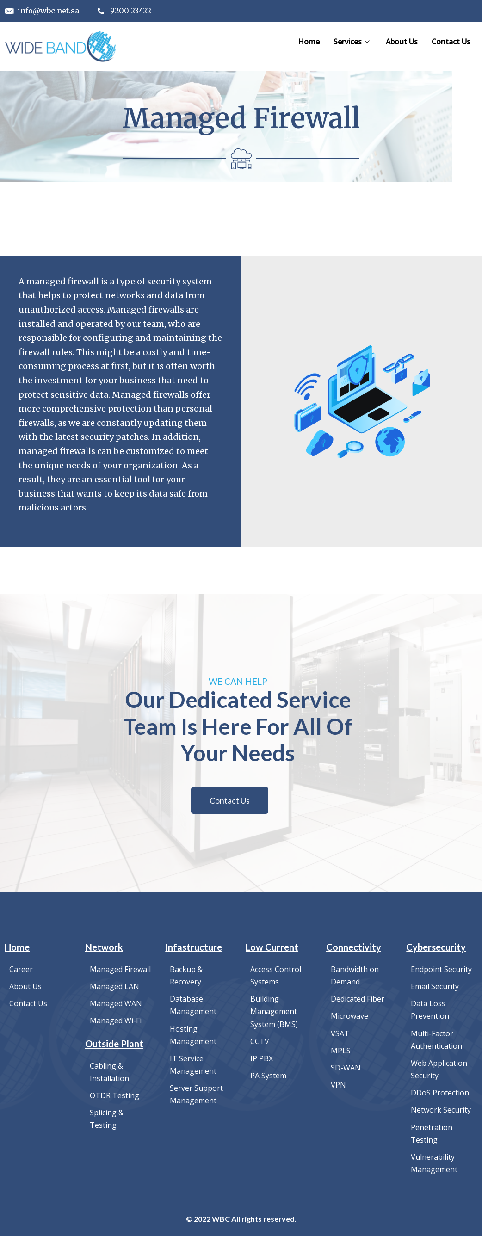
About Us (402, 42)
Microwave (349, 1017)
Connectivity (353, 949)
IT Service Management (193, 1063)
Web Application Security (439, 1068)
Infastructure (193, 949)
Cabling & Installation (109, 1072)
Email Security (435, 988)
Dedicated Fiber (357, 1000)
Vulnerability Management (434, 1158)
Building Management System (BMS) (274, 1012)
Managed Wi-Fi (116, 1021)
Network (104, 949)
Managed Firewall (120, 971)
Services (353, 42)
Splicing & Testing (107, 1117)
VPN (338, 1083)
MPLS (341, 1050)
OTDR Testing (114, 1094)
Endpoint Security (441, 971)
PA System (268, 1074)
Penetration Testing (431, 1130)
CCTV (259, 1041)
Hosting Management (193, 1035)
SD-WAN (346, 1067)
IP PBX (261, 1057)
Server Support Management (196, 1092)
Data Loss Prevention (430, 1011)
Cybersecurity (436, 949)
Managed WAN (116, 1005)
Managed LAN (114, 988)
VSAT (340, 1033)
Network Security (441, 1107)
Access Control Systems (275, 977)
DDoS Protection (440, 1090)
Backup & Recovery (186, 977)
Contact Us (451, 42)
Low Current (272, 949)
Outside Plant (114, 1044)
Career (21, 971)
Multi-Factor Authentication (436, 1039)
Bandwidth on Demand (355, 977)
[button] (229, 803)
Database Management (193, 1006)
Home (309, 42)
